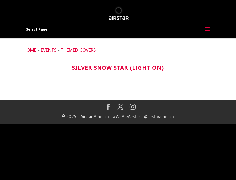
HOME (30, 50)
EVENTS (48, 50)
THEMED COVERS (78, 50)
